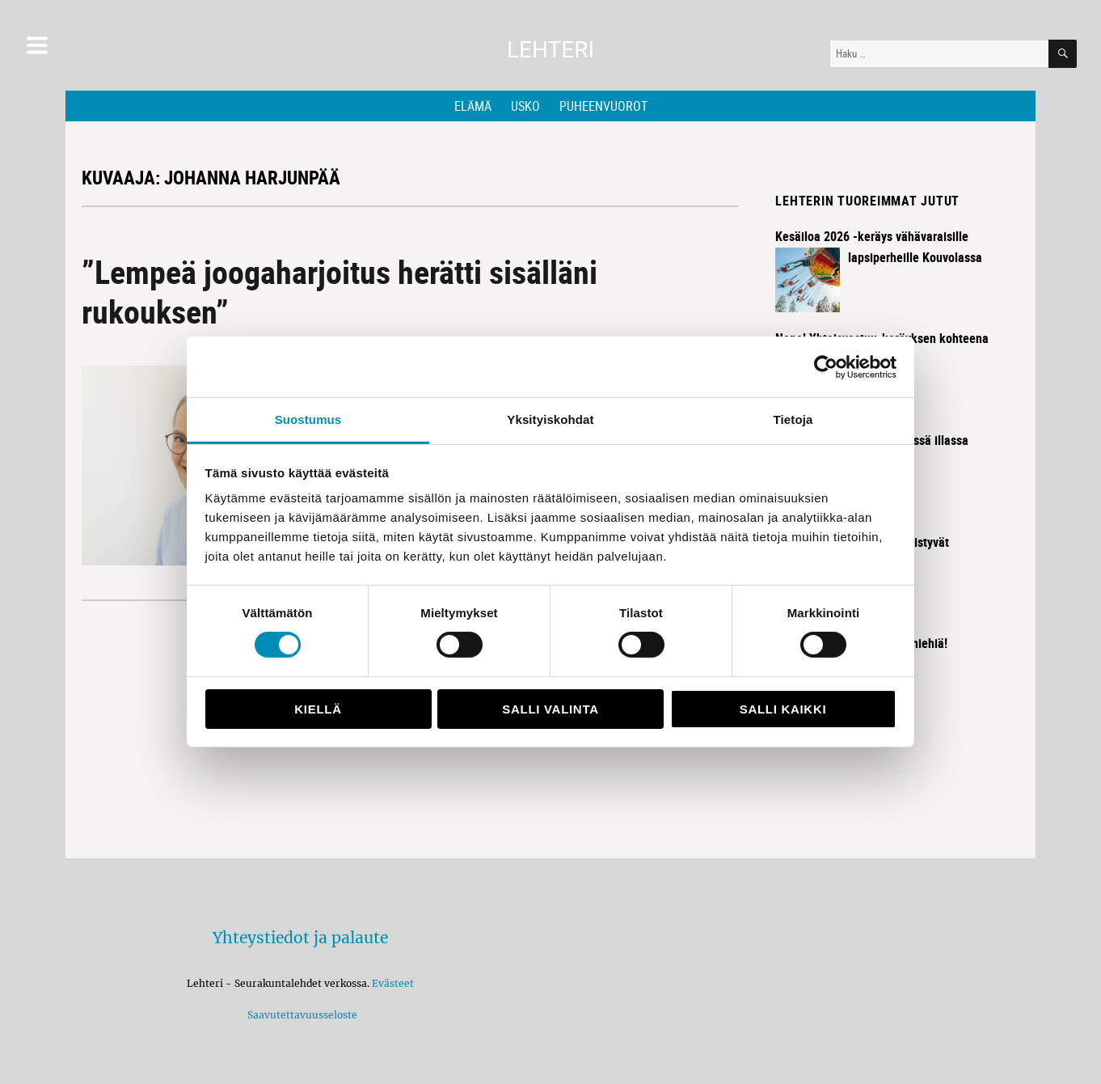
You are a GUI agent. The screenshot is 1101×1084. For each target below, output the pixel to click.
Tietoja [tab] (793, 419)
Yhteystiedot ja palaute (300, 937)
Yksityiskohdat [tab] (550, 419)
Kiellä (317, 709)
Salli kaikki (783, 709)
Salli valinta (550, 709)
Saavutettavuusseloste (300, 1015)
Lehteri (550, 49)
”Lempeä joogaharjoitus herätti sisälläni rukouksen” (339, 291)
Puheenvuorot (603, 106)
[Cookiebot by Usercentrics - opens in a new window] (825, 366)
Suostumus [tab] (308, 419)
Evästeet (393, 983)
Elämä (472, 106)
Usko (525, 106)
